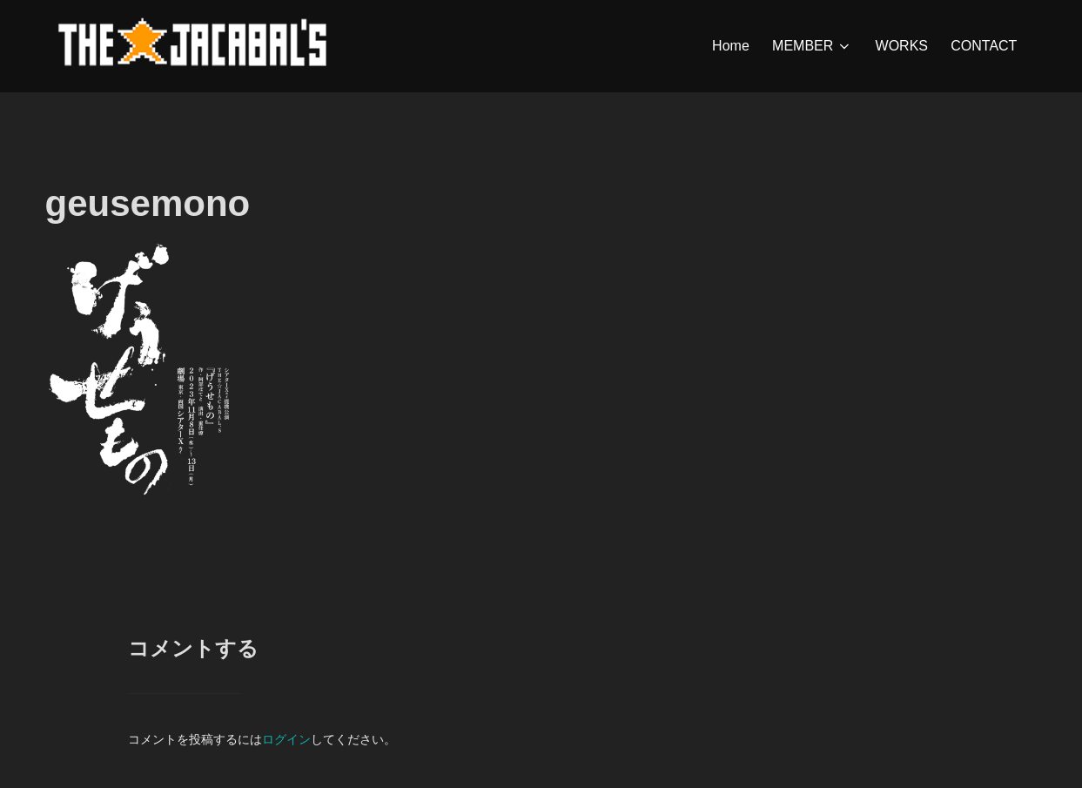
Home (730, 45)
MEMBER (812, 46)
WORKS (902, 45)
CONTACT (984, 45)
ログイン (286, 739)
